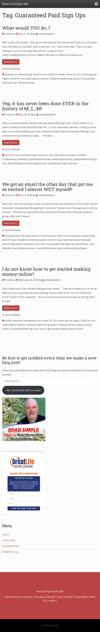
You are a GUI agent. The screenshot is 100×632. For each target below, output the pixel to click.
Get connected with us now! (23, 390)
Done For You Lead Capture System (29, 78)
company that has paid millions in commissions (30, 235)
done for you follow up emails (49, 74)
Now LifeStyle (12, 68)
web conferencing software (72, 248)
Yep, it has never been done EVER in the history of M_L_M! (45, 106)
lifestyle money (26, 82)
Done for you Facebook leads (21, 155)
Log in (5, 534)
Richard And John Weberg (19, 596)
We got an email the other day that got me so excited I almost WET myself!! (47, 186)
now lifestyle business (23, 248)
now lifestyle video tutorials (62, 163)
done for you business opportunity (76, 235)
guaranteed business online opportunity (50, 159)
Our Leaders (50, 600)
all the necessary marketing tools (23, 320)
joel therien (82, 244)
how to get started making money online (61, 328)
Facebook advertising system (65, 78)
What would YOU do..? (26, 28)
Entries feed (8, 540)
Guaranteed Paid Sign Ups (60, 244)
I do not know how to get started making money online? (46, 271)
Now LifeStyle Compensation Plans (76, 596)
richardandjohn (45, 33)
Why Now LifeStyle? (45, 596)
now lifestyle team (46, 248)
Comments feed (10, 546)
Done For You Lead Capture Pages (60, 320)
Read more (11, 61)
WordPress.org (10, 551)
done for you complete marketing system (24, 239)
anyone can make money (18, 74)
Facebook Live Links (34, 244)
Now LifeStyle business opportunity (27, 163)
